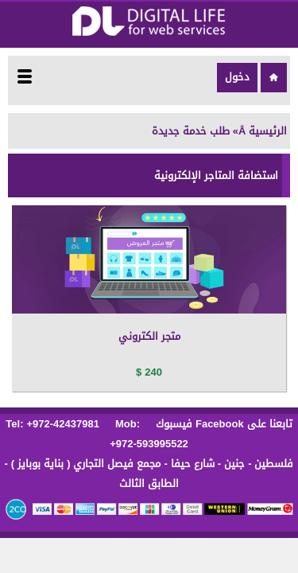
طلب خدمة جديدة (191, 131)
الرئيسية (268, 131)
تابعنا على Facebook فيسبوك (222, 424)
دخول (237, 77)
